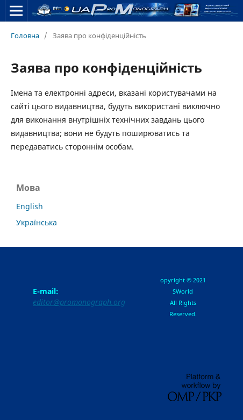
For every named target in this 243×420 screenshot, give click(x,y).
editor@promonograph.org (79, 302)
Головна (25, 35)
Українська (36, 222)
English (29, 206)
